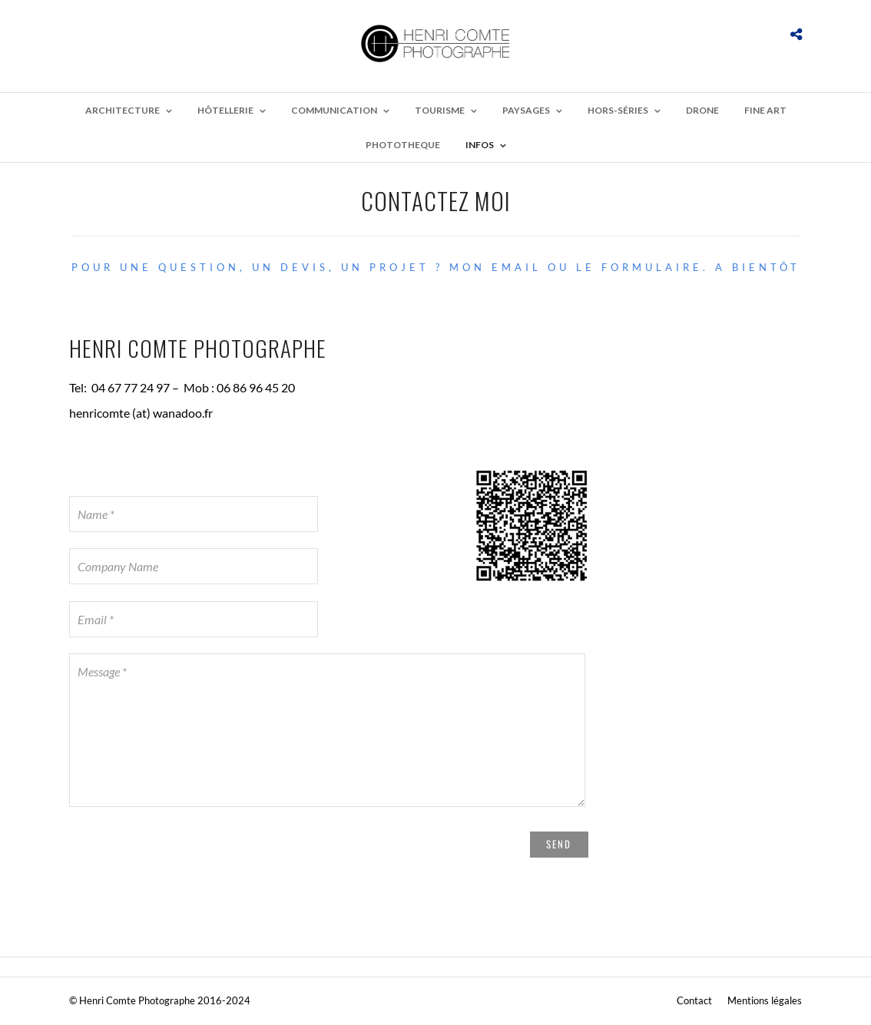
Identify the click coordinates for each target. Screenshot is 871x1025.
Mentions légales (764, 1000)
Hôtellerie (225, 110)
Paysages (526, 110)
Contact (694, 1000)
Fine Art (765, 110)
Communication (334, 110)
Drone (702, 110)
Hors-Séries (618, 110)
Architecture (122, 110)
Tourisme (440, 110)
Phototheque (403, 144)
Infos (479, 144)
